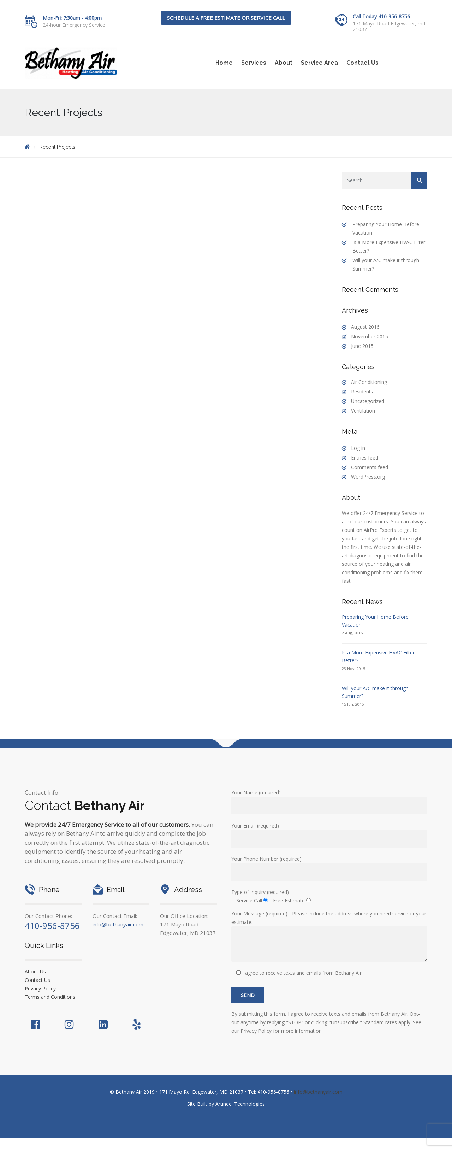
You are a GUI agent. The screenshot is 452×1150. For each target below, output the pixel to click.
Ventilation (363, 410)
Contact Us (362, 62)
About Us (35, 971)
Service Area (319, 62)
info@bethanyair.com (118, 924)
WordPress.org (368, 476)
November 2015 (369, 336)
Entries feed (364, 457)
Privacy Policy (40, 988)
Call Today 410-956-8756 (381, 16)
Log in (358, 448)
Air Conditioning (369, 382)
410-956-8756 (52, 925)
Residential (363, 391)
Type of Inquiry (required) (260, 892)
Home (224, 62)
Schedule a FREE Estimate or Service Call (226, 17)
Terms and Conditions (50, 997)
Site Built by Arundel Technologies (226, 1104)
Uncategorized (367, 401)
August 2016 (365, 327)
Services (253, 62)
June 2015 (362, 346)
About (283, 62)
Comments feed (369, 467)
